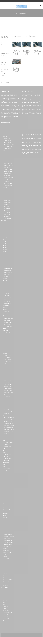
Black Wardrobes (7, 373)
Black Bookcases (7, 218)
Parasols (4, 604)
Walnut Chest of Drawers (9, 429)
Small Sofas (5, 307)
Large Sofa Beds (7, 293)
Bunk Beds (5, 573)
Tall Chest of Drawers (8, 427)
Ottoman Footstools (8, 276)
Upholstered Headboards (9, 536)
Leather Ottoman (7, 398)
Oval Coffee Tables (8, 163)
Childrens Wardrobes (7, 577)
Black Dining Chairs (8, 326)
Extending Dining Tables (9, 343)
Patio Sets (5, 600)
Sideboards (5, 187)
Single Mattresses (6, 223)
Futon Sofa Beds (7, 299)
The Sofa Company (6, 503)
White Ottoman (7, 404)
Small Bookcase (7, 214)
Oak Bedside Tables (8, 386)
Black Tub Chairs (7, 286)
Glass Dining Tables (8, 334)
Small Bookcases (7, 204)
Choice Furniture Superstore (8, 476)
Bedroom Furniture (5, 40)
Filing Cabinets (6, 589)
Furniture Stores (5, 55)
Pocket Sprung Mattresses (8, 221)
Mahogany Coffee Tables (9, 173)
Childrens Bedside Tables (8, 579)
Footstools (5, 266)
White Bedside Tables (8, 380)
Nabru (4, 448)
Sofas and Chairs (5, 78)
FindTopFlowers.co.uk (5, 122)
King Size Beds (6, 550)
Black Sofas (5, 245)
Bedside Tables (6, 378)
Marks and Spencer (30, 96)
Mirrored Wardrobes (8, 367)
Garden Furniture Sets (7, 612)
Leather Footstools (8, 272)
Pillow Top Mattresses (7, 239)
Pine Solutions (6, 462)
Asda (4, 472)
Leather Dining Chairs (8, 318)
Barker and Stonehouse (7, 487)
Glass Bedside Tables (8, 388)
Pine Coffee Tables (8, 185)
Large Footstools (7, 270)
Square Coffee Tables (8, 177)
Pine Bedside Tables (8, 384)
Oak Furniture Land (15, 114)
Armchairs (5, 251)
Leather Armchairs (7, 253)
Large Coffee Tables (8, 169)
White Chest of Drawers (9, 417)
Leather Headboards (8, 544)
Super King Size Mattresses (8, 231)
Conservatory (4, 51)
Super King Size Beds (7, 552)
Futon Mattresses (6, 233)
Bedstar (4, 505)
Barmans (4, 497)
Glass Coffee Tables (8, 171)
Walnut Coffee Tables (8, 165)
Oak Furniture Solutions (7, 458)
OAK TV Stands (7, 138)
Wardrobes (5, 353)
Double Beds (5, 548)
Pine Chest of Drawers (8, 419)
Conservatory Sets (6, 434)
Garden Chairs (6, 614)
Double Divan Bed (7, 522)
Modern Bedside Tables (8, 392)
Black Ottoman (7, 406)
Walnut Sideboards (8, 192)
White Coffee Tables (8, 183)
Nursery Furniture (6, 567)
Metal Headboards (7, 546)
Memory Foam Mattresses (8, 237)
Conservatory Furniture (6, 433)
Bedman (4, 440)
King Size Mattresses (7, 229)
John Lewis (5, 489)
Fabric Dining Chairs (8, 320)
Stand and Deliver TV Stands (8, 485)
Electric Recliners (7, 311)
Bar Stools (5, 622)
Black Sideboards (7, 194)
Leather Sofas (5, 249)
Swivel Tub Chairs (7, 282)
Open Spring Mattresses (8, 241)
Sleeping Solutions (6, 478)
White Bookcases (7, 206)
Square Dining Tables (8, 345)
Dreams (4, 452)
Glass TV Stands (7, 142)
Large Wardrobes (7, 363)
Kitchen (3, 62)
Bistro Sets (5, 602)
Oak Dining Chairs (7, 322)
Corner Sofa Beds (7, 297)
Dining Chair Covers (7, 347)
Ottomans (5, 394)
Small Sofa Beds (7, 301)
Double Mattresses (7, 227)
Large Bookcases (7, 200)
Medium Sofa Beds (7, 303)
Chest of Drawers (6, 415)
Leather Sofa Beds (7, 295)
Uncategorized (4, 82)
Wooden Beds (5, 513)
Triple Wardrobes (7, 357)
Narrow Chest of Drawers (9, 425)
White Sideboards (7, 196)
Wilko (4, 450)
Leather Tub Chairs (8, 288)
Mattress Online (12, 116)
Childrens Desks (6, 581)
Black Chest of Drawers (8, 423)
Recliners (5, 309)
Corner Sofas (5, 256)
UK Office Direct (6, 444)
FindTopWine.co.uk (5, 124)
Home (16, 13)
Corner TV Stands (7, 148)
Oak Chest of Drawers (8, 421)
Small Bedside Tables (8, 390)
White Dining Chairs (8, 324)
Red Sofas (5, 247)
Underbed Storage (7, 413)
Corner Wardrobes (7, 369)
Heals (4, 474)
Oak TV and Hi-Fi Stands (9, 144)
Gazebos (4, 608)
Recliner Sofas (6, 305)
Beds (2, 44)
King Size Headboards (8, 542)
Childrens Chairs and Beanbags (9, 559)
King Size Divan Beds (8, 524)
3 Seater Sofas (6, 264)
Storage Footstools (8, 268)
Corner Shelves (7, 157)
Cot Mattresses (6, 225)
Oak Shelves (6, 153)
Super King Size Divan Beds (9, 526)
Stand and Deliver (5, 116)
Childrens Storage (6, 565)
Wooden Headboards (8, 534)
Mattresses (3, 67)
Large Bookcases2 (7, 202)
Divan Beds (5, 517)
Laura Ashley (5, 499)
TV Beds (4, 554)
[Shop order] (35, 36)
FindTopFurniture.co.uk (7, 94)
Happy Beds (5, 501)
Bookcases (5, 198)
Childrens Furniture (5, 46)
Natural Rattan (6, 585)
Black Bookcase (7, 212)
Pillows (4, 515)
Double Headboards (8, 540)
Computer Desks (6, 596)
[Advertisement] (21, 25)
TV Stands (5, 136)
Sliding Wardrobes (7, 361)
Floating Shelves (7, 159)
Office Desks (5, 594)
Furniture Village (6, 456)
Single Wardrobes (7, 376)
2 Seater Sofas (6, 260)
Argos (4, 464)
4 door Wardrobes (7, 359)
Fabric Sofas (5, 258)
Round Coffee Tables (8, 179)
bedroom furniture (14, 106)
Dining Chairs (5, 316)
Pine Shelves (6, 155)
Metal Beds (5, 556)
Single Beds (5, 530)
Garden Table (5, 616)
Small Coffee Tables (8, 167)
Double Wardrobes (7, 355)
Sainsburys (5, 470)
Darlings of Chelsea (7, 446)
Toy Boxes (5, 563)
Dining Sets (5, 349)
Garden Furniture (5, 60)
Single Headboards (7, 538)
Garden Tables (6, 618)
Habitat (4, 466)
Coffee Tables (6, 161)
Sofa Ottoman (7, 402)
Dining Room (4, 53)
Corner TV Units (7, 140)
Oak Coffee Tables (7, 175)
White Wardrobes (7, 371)
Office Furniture (4, 69)
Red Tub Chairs (7, 284)
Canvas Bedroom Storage (9, 409)
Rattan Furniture (6, 610)
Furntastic (5, 491)
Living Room (4, 64)
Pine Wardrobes (7, 365)
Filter (25, 36)
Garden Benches (6, 606)
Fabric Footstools (7, 274)
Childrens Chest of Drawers (8, 575)
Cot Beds (5, 569)
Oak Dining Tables (7, 336)
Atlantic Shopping (6, 480)
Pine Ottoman (7, 400)
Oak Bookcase (7, 208)
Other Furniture (4, 73)
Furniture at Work (6, 460)
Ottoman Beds (7, 396)
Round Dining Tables (8, 341)
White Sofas (5, 313)
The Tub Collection (7, 509)
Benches (4, 328)
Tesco (4, 493)
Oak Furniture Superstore (33, 105)
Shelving (4, 150)
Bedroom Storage (6, 408)
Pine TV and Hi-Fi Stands (9, 146)
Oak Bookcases (7, 216)
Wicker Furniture (6, 436)
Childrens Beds (6, 571)
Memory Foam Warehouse (8, 442)
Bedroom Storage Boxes (9, 411)
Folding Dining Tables (8, 332)
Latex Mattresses (6, 235)
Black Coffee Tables (8, 181)
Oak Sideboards (7, 188)
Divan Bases (6, 528)
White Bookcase (7, 210)
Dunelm (24, 96)
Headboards (5, 532)
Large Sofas (5, 278)
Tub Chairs (5, 280)
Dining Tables (5, 330)
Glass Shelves (7, 151)
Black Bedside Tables (8, 382)
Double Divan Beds (8, 520)
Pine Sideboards (7, 190)
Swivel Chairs (5, 262)
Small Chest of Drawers (8, 431)
